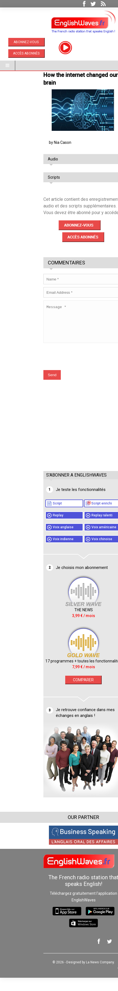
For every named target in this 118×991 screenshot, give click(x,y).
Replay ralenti (77, 528)
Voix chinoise (77, 552)
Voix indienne (38, 552)
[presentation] (61, 367)
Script (32, 517)
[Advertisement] (60, 444)
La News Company (75, 975)
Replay (33, 528)
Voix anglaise (38, 540)
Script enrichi (77, 517)
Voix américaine (79, 540)
